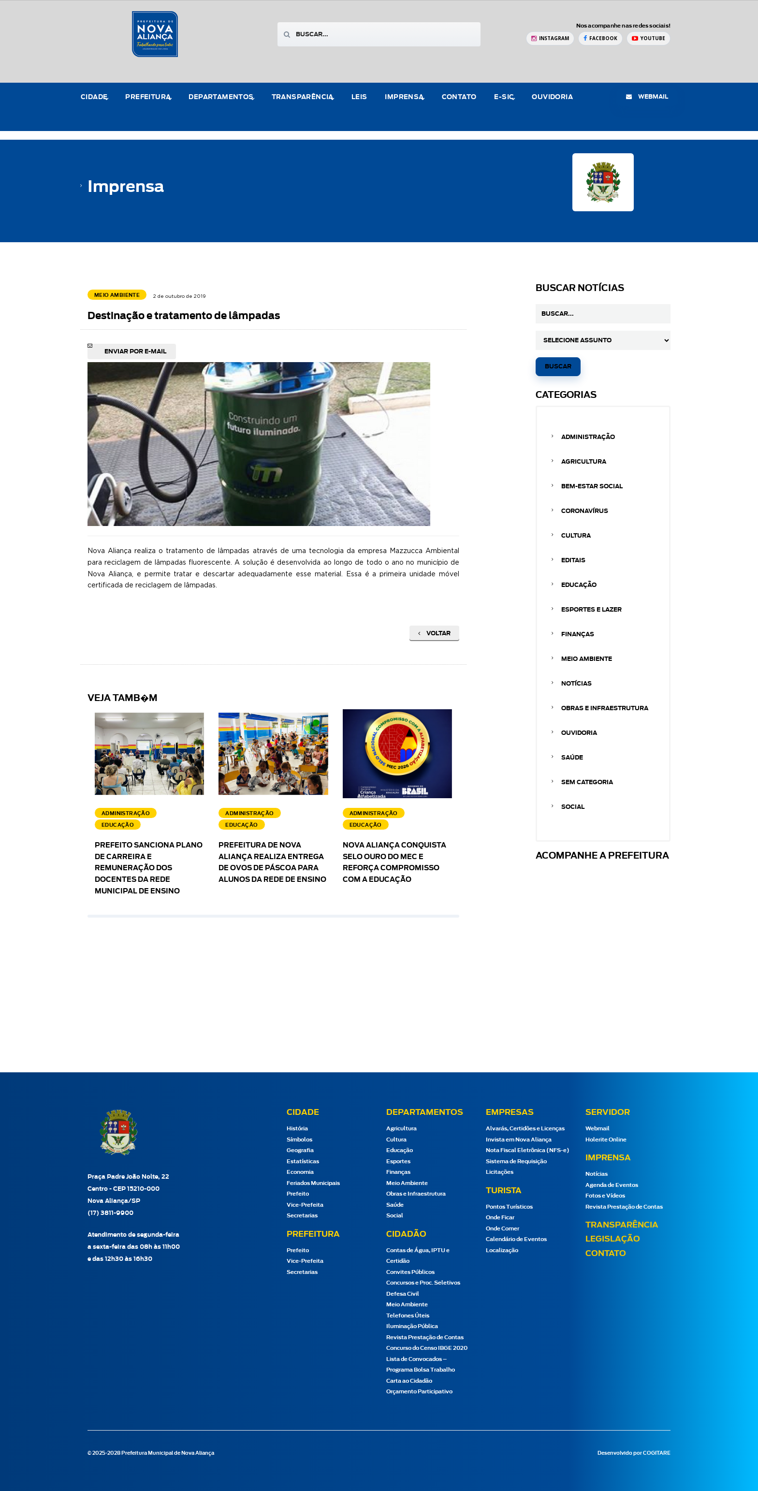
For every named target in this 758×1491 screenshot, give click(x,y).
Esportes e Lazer (591, 610)
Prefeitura (148, 97)
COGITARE (657, 1453)
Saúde (572, 757)
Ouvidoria (552, 97)
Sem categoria (587, 782)
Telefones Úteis (407, 1315)
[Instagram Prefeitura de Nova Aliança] (550, 38)
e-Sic (504, 97)
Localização (502, 1250)
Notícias (576, 684)
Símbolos (299, 1139)
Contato (459, 97)
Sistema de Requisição (516, 1161)
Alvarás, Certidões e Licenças (525, 1128)
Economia (300, 1172)
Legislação (612, 1239)
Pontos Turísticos (509, 1207)
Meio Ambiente (586, 659)
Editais (573, 560)
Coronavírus (584, 511)
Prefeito (298, 1194)
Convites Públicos (410, 1272)
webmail (647, 97)
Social (572, 807)
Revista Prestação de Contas (425, 1337)
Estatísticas (303, 1161)
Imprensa (404, 97)
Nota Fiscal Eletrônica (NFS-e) (527, 1150)
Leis (359, 97)
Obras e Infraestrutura (604, 708)
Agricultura (583, 462)
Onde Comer (502, 1228)
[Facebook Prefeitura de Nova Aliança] (600, 38)
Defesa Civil (402, 1294)
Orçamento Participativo (419, 1391)
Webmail (597, 1128)
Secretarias (302, 1215)
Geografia (300, 1150)
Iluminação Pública (412, 1326)
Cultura (576, 536)
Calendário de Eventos (516, 1239)
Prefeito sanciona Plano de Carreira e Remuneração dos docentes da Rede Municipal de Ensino (149, 868)
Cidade (94, 97)
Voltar (434, 633)
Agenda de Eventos (611, 1185)
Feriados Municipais (313, 1183)
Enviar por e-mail (135, 351)
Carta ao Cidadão (409, 1381)
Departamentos (221, 97)
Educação (579, 585)
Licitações (499, 1172)
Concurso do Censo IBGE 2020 (426, 1348)
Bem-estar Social (592, 486)
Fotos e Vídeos (605, 1196)
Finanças (577, 634)
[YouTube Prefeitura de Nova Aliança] (649, 38)
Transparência (303, 97)
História (297, 1128)
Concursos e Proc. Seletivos (423, 1283)
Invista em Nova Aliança (519, 1139)
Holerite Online (606, 1139)
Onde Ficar (500, 1217)
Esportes (398, 1161)
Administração (588, 437)
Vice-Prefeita (305, 1205)
